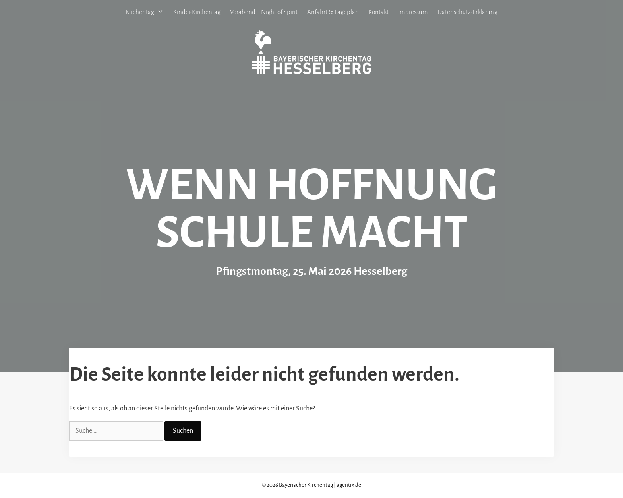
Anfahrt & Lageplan (333, 11)
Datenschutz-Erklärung (467, 11)
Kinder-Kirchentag (197, 11)
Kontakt (378, 11)
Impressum (413, 11)
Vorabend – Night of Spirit (264, 11)
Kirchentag (147, 11)
